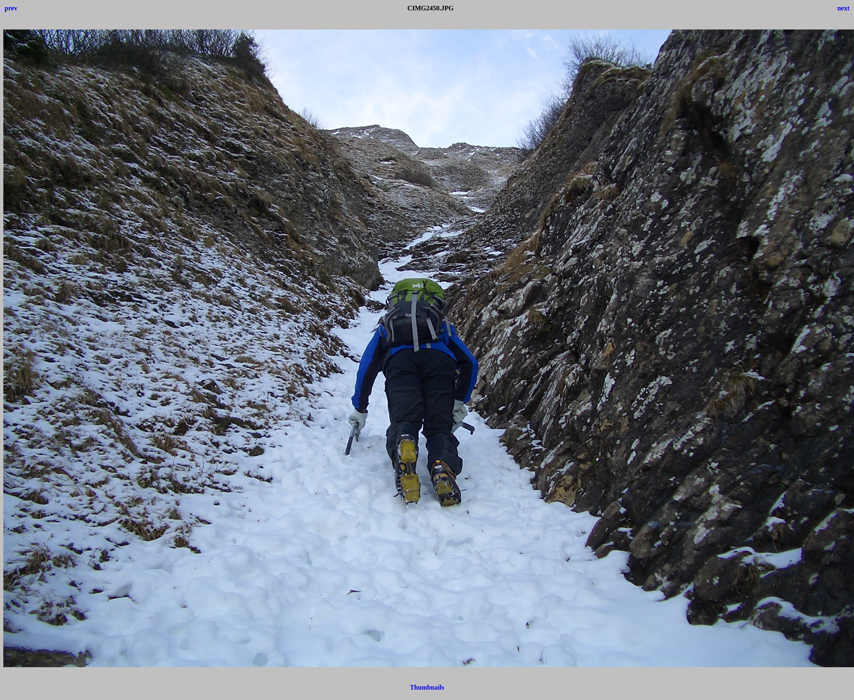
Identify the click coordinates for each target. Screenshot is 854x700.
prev (11, 8)
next (843, 8)
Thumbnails (427, 687)
